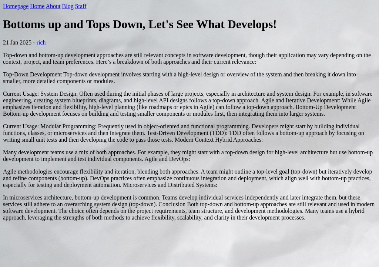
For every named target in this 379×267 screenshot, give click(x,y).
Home (37, 6)
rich (41, 42)
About (53, 6)
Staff (81, 6)
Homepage (15, 6)
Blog (68, 6)
